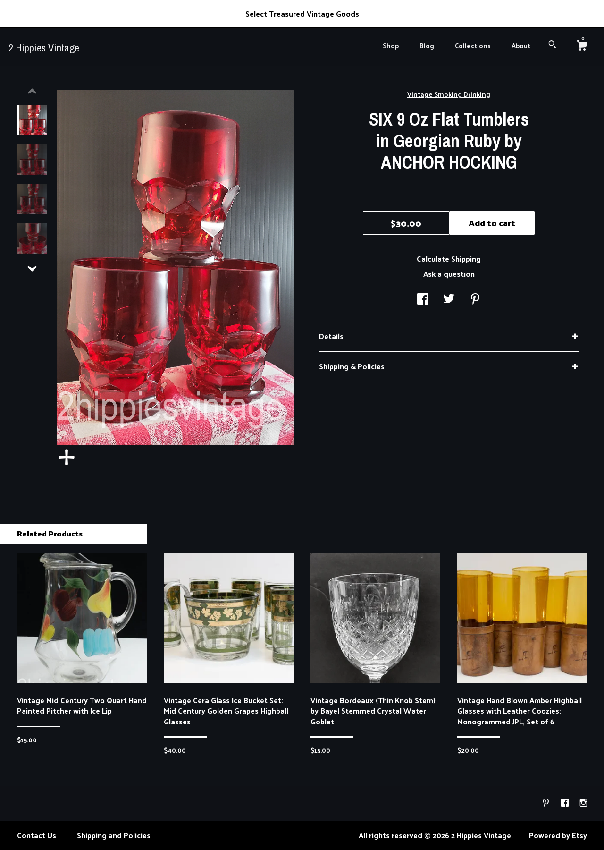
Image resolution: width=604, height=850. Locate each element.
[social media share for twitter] (449, 299)
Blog (426, 45)
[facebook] (565, 802)
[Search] (552, 45)
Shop (391, 45)
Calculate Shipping (449, 258)
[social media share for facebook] (422, 299)
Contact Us (36, 835)
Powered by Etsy (558, 835)
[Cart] (582, 46)
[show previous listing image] (32, 92)
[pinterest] (547, 802)
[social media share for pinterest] (475, 299)
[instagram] (583, 802)
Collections (473, 45)
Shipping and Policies (114, 835)
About (521, 45)
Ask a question (449, 273)
